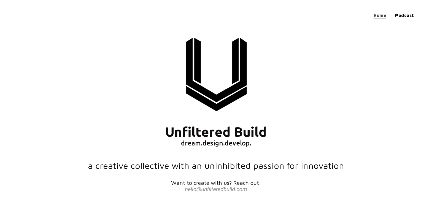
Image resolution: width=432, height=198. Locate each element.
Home (380, 15)
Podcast (404, 15)
